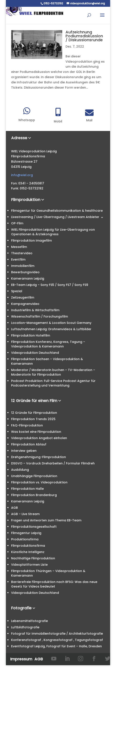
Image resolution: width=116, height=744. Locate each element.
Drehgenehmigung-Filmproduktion (38, 457)
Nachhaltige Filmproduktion (33, 558)
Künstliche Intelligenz (27, 552)
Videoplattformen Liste (29, 564)
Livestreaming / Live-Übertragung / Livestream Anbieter (55, 217)
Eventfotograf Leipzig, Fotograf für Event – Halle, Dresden (56, 646)
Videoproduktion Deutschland (35, 353)
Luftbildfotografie (25, 627)
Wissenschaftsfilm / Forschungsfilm (39, 316)
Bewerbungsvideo (25, 272)
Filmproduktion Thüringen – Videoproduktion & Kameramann (48, 573)
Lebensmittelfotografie (29, 621)
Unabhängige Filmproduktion (34, 476)
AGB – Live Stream (25, 514)
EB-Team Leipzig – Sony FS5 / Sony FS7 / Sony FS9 (49, 285)
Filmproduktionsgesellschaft (34, 526)
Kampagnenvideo (25, 304)
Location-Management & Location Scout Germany (51, 323)
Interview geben (24, 450)
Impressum (21, 659)
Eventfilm (18, 259)
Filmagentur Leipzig (26, 533)
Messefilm (19, 247)
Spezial (16, 291)
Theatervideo (21, 253)
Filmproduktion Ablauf (28, 444)
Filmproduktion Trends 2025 (33, 419)
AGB (14, 507)
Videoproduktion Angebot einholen (39, 438)
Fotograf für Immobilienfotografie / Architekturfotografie (57, 633)
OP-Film (17, 223)
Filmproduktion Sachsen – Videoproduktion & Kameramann (47, 361)
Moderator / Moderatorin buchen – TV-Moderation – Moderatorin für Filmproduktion (53, 372)
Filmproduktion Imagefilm (31, 240)
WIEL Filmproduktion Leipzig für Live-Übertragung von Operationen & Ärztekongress (53, 231)
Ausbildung (20, 469)
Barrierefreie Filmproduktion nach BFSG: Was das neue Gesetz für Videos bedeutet (54, 584)
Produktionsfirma (25, 539)
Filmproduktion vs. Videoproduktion (39, 482)
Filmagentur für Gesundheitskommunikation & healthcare (57, 210)
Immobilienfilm (22, 266)
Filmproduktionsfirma (28, 545)
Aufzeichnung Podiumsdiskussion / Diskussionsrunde (84, 36)
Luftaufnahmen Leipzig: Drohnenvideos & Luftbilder (51, 329)
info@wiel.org (22, 175)
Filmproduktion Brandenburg (34, 495)
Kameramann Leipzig (27, 278)
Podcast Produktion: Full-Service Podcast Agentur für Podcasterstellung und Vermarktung (53, 383)
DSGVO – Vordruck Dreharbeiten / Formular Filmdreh (53, 463)
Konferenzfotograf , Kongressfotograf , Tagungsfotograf (57, 640)
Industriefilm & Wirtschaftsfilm (35, 310)
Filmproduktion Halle (27, 488)
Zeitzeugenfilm (22, 297)
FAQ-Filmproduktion (27, 425)
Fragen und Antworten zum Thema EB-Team (46, 520)
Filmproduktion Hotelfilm (30, 335)
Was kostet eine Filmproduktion (36, 432)
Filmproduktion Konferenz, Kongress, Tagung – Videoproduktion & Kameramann (48, 344)
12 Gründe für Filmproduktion (34, 413)
